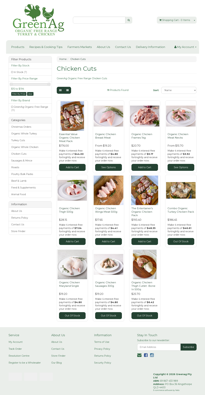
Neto (177, 390)
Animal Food (18, 194)
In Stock (20, 72)
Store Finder (18, 231)
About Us (103, 47)
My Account (16, 341)
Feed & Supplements (23, 187)
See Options (108, 167)
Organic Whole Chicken (24, 147)
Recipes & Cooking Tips (46, 47)
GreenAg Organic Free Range (29, 108)
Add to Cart (72, 167)
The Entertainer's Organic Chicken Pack (142, 212)
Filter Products (21, 59)
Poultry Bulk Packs (22, 174)
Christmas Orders (21, 126)
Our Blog (56, 362)
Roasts (15, 167)
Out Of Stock (181, 241)
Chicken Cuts (18, 153)
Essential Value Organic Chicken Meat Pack (69, 138)
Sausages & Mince (21, 160)
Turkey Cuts (18, 140)
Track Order (15, 348)
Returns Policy (19, 217)
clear (30, 94)
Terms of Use (101, 341)
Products (17, 47)
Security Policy (102, 362)
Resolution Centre (19, 355)
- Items (174, 20)
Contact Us (123, 47)
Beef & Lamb (19, 180)
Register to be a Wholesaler (25, 362)
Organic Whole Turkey (24, 133)
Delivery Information (150, 47)
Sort (156, 90)
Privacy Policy (102, 348)
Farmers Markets (79, 47)
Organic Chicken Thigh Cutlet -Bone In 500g (143, 286)
